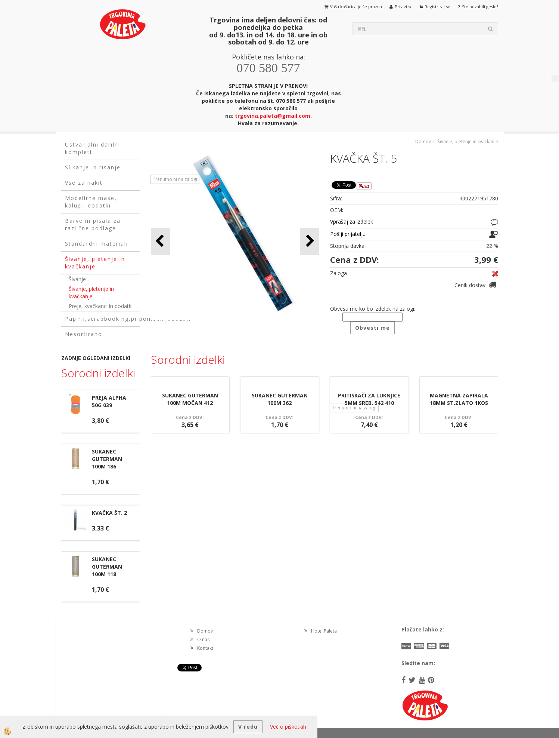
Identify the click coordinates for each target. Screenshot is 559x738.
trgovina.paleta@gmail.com (272, 115)
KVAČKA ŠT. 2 (109, 512)
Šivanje (77, 279)
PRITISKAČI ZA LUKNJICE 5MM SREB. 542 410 (369, 399)
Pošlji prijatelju (348, 233)
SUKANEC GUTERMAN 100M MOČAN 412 (190, 399)
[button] (309, 241)
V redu (248, 726)
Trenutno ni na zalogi (175, 179)
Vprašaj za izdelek (351, 221)
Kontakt (205, 648)
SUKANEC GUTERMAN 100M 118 (107, 567)
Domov (423, 141)
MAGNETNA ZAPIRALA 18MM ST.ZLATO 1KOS (459, 399)
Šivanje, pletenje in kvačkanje (91, 292)
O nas (203, 639)
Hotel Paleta (324, 631)
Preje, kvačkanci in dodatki (101, 306)
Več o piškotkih (288, 726)
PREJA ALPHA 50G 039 (109, 401)
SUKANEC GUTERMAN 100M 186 (107, 459)
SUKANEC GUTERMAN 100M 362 (280, 399)
